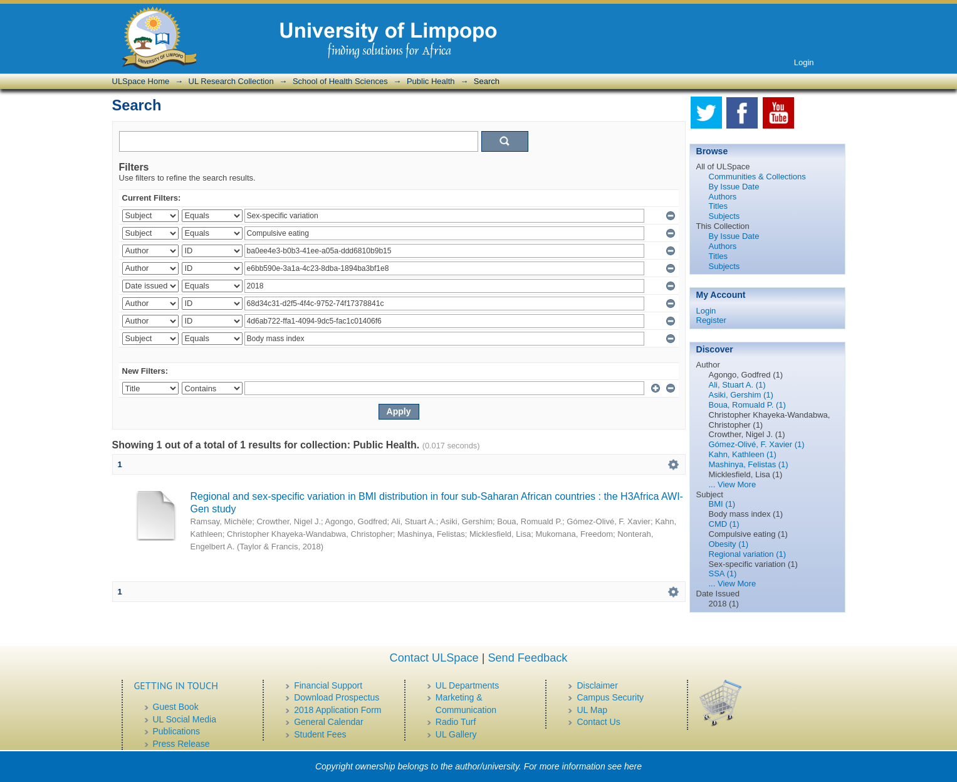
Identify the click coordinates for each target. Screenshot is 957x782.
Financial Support (328, 685)
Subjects (724, 216)
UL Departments (467, 685)
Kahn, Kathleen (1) (743, 454)
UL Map (592, 710)
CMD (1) (724, 524)
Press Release (181, 744)
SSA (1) (723, 573)
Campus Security (610, 697)
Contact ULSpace (434, 658)
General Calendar (328, 722)
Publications (177, 731)
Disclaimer (597, 685)
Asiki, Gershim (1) (741, 394)
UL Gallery (456, 734)
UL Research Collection (231, 81)
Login (804, 62)
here (633, 766)
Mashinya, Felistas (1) (748, 464)
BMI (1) (722, 504)
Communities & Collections (757, 176)
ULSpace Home (141, 81)
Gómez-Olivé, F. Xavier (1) (757, 444)
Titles (718, 206)
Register (711, 320)
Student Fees (320, 734)
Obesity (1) (729, 544)
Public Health (431, 81)
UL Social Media (184, 719)
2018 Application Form (337, 710)
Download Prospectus (336, 697)
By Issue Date (734, 186)
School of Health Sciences (340, 81)
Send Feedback (527, 658)
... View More (732, 484)
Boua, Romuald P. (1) (747, 404)
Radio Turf (456, 722)
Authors (723, 196)
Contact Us (598, 722)
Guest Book (176, 707)
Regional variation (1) (748, 554)
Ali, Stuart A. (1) (737, 384)
